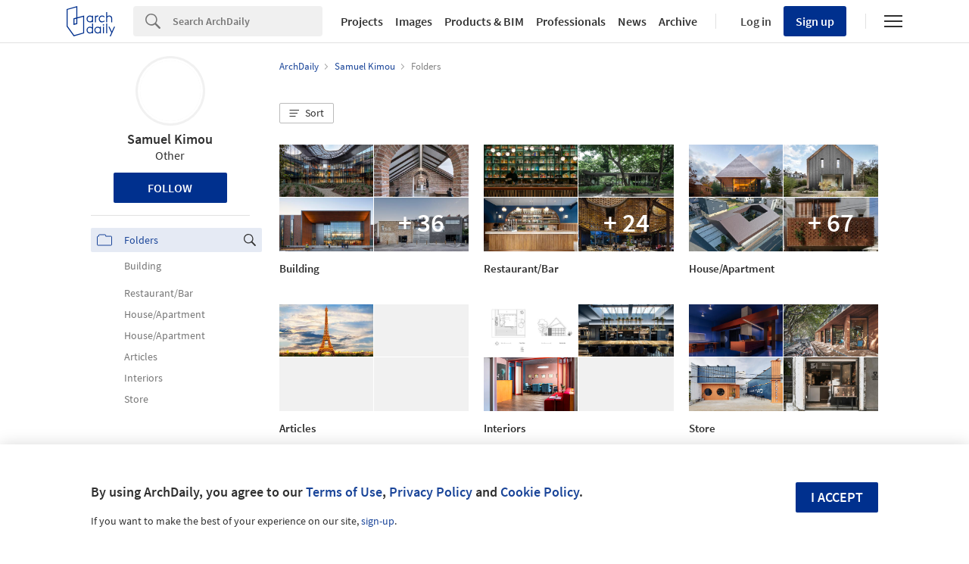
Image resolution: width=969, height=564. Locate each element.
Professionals (571, 21)
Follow (170, 187)
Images (413, 21)
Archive (678, 21)
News (632, 21)
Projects (362, 21)
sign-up (377, 521)
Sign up (815, 21)
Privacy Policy (430, 491)
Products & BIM (484, 21)
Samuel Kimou (170, 139)
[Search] (247, 21)
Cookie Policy (539, 491)
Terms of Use (344, 491)
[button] (306, 113)
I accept (837, 497)
